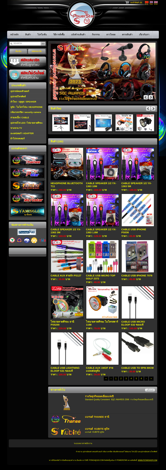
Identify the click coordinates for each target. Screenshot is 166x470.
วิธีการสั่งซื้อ (59, 34)
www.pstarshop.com (147, 460)
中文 (146, 4)
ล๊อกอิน (18, 51)
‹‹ (106, 378)
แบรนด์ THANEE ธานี (97, 416)
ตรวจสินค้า (127, 34)
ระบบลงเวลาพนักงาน (83, 443)
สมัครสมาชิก (37, 51)
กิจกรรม (96, 34)
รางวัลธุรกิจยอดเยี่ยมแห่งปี (99, 396)
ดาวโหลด (110, 34)
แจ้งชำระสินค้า (78, 34)
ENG (156, 4)
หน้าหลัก (14, 34)
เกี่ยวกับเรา (144, 34)
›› (151, 378)
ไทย (151, 4)
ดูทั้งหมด (150, 390)
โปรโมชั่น (42, 34)
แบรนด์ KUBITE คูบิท (97, 428)
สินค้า (28, 34)
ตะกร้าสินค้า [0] (136, 2)
